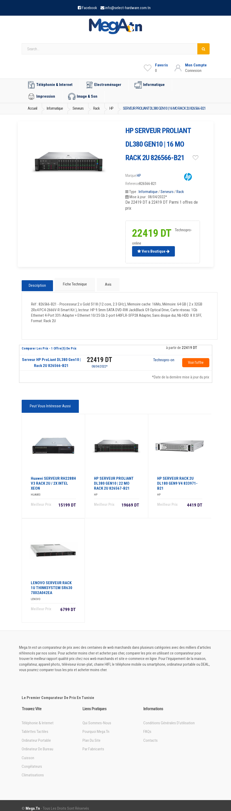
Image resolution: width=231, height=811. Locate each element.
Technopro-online (163, 357)
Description (37, 284)
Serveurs (167, 192)
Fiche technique (74, 283)
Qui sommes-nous (96, 717)
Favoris (161, 65)
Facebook (89, 7)
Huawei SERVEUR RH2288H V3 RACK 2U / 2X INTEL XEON (53, 477)
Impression (41, 96)
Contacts (150, 734)
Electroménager (103, 85)
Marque (130, 175)
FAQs (147, 725)
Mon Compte (196, 65)
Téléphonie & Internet (50, 85)
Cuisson (28, 752)
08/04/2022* (100, 363)
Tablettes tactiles (35, 725)
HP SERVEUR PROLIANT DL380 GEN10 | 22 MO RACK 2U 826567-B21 (114, 477)
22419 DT (99, 357)
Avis (106, 283)
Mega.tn (33, 802)
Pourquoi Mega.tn (95, 725)
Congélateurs (32, 760)
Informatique (149, 85)
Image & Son (82, 96)
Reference (132, 184)
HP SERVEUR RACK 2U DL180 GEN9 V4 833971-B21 (177, 477)
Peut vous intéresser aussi (49, 402)
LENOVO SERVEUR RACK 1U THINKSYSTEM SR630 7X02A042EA (51, 582)
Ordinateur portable (36, 734)
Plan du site (91, 734)
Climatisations (33, 769)
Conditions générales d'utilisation (169, 717)
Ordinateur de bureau (37, 743)
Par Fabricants (93, 743)
